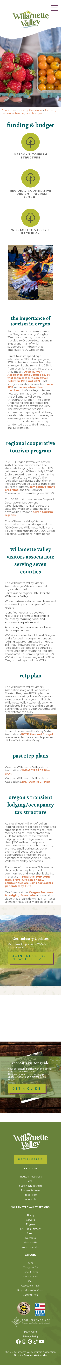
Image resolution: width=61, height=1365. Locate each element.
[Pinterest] (30, 1342)
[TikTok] (36, 1342)
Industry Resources (29, 110)
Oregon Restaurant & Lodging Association (30, 894)
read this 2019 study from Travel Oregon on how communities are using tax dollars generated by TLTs (29, 881)
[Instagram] (24, 1342)
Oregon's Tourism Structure (30, 156)
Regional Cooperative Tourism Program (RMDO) (30, 193)
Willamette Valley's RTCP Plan (30, 232)
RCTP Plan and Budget (37, 734)
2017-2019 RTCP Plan (35, 781)
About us (8, 110)
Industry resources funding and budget (29, 112)
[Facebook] (18, 1342)
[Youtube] (42, 1342)
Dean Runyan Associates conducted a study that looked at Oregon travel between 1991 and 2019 (28, 376)
